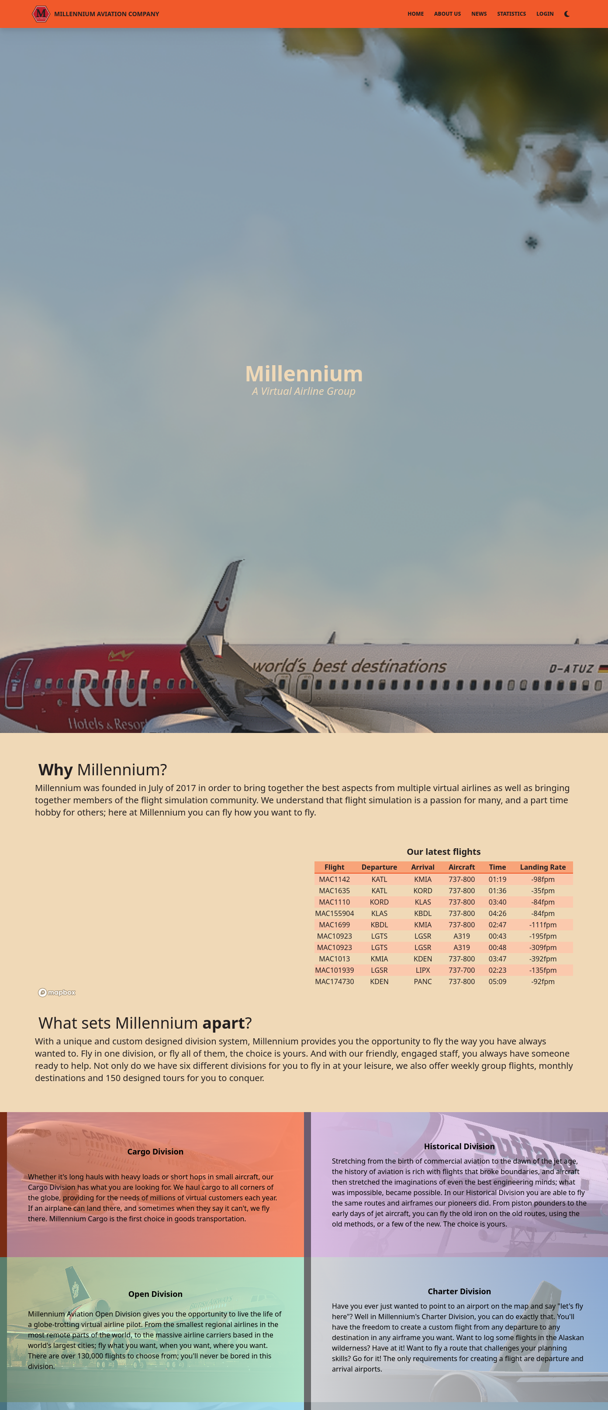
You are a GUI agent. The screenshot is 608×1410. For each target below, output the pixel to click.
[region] (169, 916)
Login (545, 13)
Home (416, 13)
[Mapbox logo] (57, 993)
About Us (447, 13)
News (479, 13)
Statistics (511, 13)
